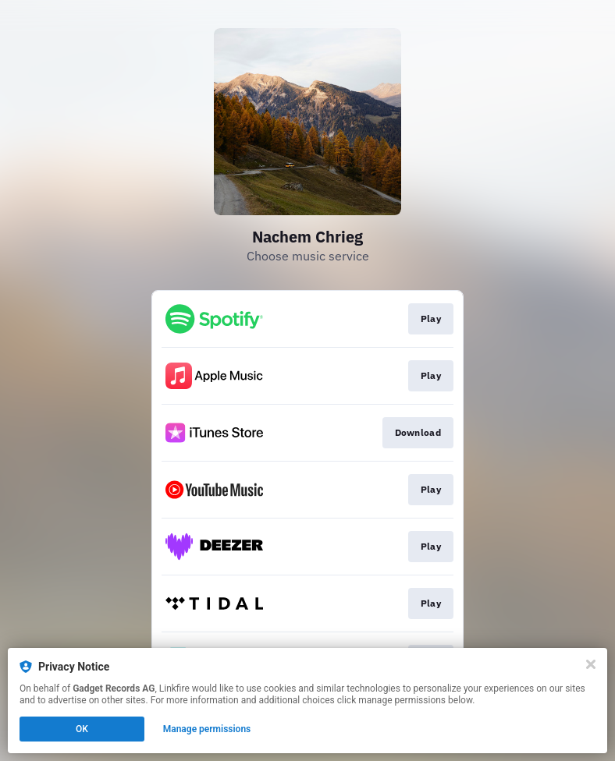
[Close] (590, 664)
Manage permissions (207, 729)
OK (82, 729)
